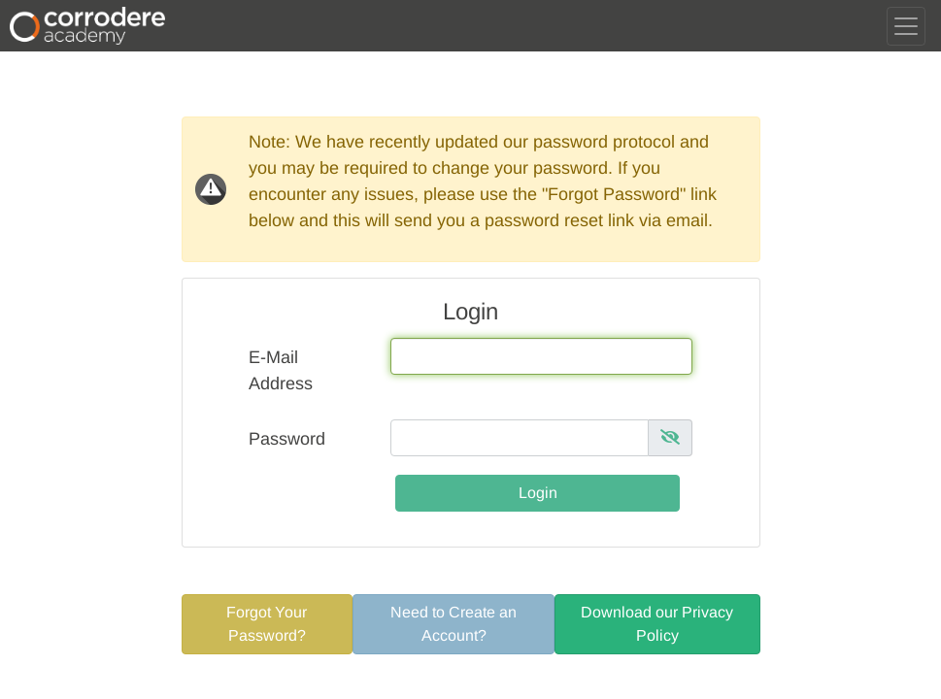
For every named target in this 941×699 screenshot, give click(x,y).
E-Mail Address (281, 370)
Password (287, 439)
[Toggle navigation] (906, 26)
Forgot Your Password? (266, 624)
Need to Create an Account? (453, 624)
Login (538, 492)
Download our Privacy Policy (657, 624)
